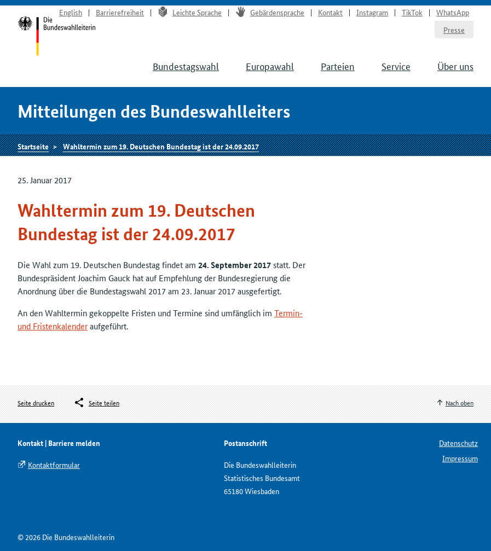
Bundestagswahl (186, 65)
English (70, 12)
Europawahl (270, 65)
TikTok (412, 12)
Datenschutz (458, 442)
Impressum (460, 458)
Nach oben (459, 402)
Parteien (338, 65)
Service (396, 65)
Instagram (372, 12)
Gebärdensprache (269, 12)
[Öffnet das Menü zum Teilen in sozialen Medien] (96, 402)
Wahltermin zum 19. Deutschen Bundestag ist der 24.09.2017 (161, 146)
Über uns (455, 65)
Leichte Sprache (190, 12)
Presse (454, 29)
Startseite (33, 146)
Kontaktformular (54, 464)
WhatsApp (452, 12)
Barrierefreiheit (120, 12)
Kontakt (330, 12)
